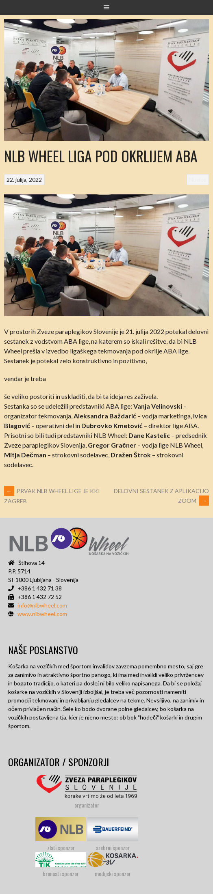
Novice (197, 179)
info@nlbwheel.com (42, 605)
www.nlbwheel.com (42, 613)
